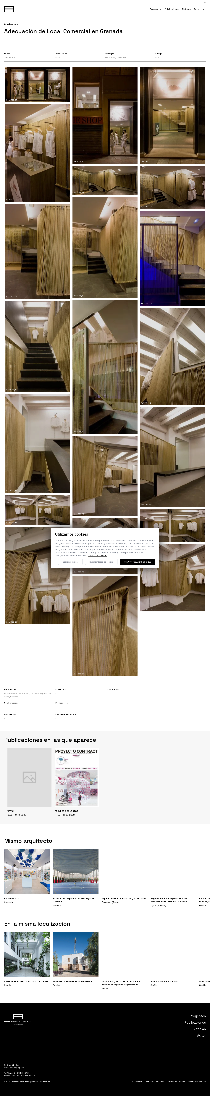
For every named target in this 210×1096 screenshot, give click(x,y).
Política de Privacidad (154, 1081)
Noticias (186, 9)
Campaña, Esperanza (40, 693)
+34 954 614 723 (21, 1073)
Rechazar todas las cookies (101, 562)
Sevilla (57, 57)
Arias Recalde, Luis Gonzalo (16, 693)
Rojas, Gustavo (11, 696)
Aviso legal (137, 1081)
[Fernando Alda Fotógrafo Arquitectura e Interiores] (9, 8)
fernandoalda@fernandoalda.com (19, 1076)
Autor (197, 9)
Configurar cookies (197, 1081)
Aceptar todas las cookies (137, 562)
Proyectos (155, 9)
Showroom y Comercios (115, 57)
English (203, 2)
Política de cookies (97, 555)
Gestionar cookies (70, 562)
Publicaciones (172, 9)
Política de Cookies (176, 1081)
